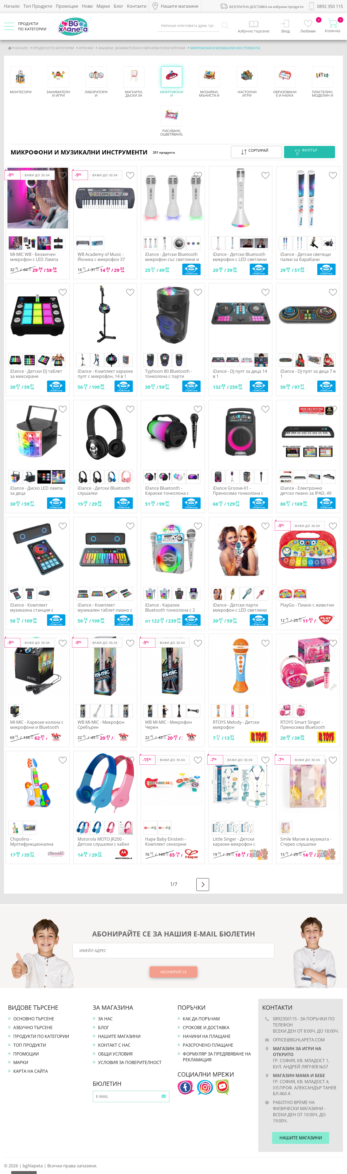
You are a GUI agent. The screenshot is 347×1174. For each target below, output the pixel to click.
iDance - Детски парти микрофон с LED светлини (240, 607)
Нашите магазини (119, 1036)
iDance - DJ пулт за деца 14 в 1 (240, 373)
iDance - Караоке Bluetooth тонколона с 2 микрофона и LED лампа (170, 610)
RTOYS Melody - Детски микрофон (236, 724)
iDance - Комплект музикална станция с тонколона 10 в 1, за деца (36, 610)
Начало (12, 6)
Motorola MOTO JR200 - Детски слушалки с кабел (103, 841)
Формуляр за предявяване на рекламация (217, 1057)
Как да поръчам (201, 1019)
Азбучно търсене (33, 1027)
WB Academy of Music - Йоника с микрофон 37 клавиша (101, 259)
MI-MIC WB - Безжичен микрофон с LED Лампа (34, 256)
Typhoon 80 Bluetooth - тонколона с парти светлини (168, 376)
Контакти (136, 6)
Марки (103, 6)
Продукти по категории (41, 1036)
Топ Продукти (37, 6)
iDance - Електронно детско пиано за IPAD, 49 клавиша (305, 493)
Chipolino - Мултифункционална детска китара (31, 844)
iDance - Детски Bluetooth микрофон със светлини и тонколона (172, 259)
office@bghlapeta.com (299, 1040)
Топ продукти (29, 1045)
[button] (256, 152)
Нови (87, 6)
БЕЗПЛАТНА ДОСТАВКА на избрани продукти (261, 5)
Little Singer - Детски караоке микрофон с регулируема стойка (234, 844)
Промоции (67, 6)
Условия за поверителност (130, 1062)
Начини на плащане (207, 1036)
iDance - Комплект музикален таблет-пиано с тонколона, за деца (105, 610)
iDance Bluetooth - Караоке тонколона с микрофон (167, 493)
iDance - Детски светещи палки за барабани (305, 256)
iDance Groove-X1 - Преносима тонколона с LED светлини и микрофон (240, 493)
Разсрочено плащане (208, 1045)
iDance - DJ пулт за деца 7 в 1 (308, 373)
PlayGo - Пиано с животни (307, 605)
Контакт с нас (114, 1045)
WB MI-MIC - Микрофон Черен (168, 724)
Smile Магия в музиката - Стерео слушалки (305, 841)
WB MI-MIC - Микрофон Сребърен (101, 724)
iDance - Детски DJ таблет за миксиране (36, 373)
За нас (105, 1019)
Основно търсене (33, 1019)
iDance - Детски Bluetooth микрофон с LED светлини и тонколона (240, 259)
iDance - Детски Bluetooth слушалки (104, 490)
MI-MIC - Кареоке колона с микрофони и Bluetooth (37, 724)
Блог (118, 6)
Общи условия (115, 1054)
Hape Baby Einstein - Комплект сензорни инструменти (165, 844)
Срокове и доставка (206, 1027)
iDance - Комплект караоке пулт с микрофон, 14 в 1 (105, 373)
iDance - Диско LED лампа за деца (36, 490)
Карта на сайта (30, 1071)
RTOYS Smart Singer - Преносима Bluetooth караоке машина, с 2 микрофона (302, 729)
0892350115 (285, 1019)
